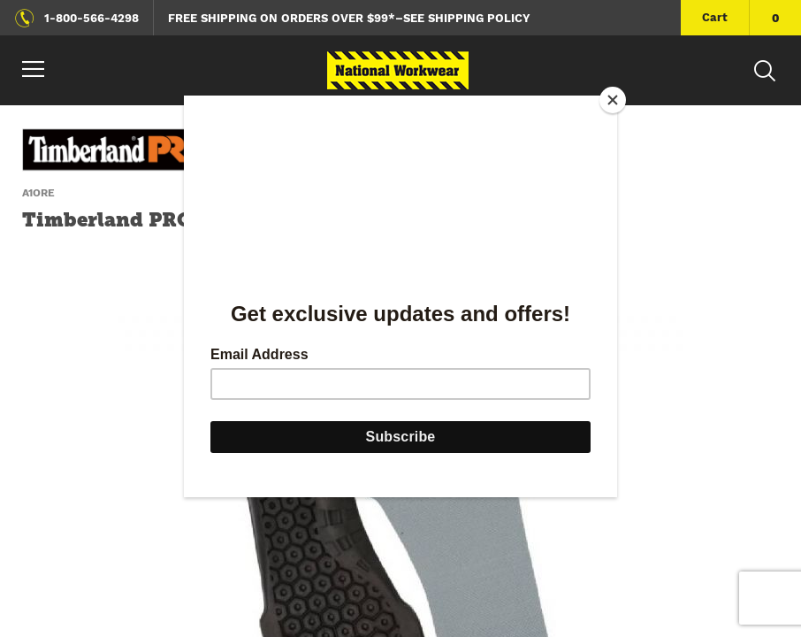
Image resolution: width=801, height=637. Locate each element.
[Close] (612, 100)
